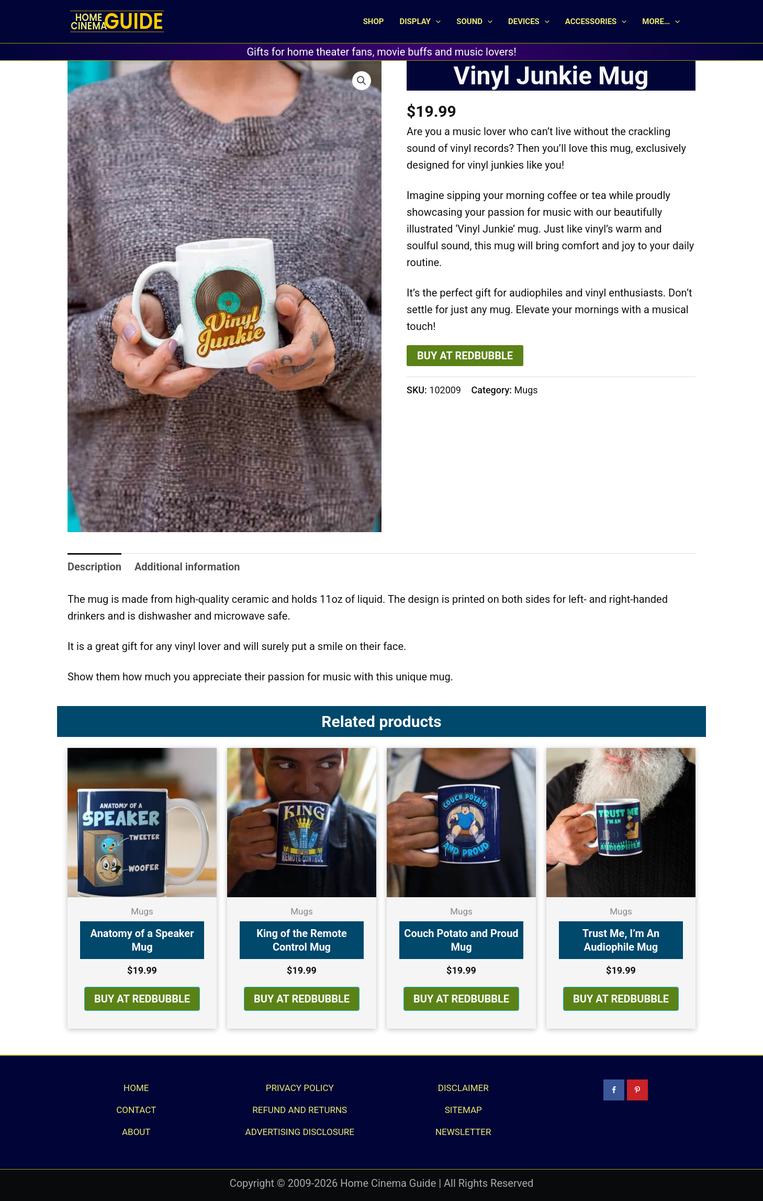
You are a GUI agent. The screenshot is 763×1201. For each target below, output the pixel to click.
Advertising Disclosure (299, 1132)
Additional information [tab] (187, 566)
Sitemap (463, 1110)
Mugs (526, 389)
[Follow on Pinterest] (637, 1089)
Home (136, 1088)
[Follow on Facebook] (613, 1089)
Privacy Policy (300, 1088)
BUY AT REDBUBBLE (465, 355)
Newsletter (463, 1132)
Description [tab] (94, 566)
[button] (436, 21)
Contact (136, 1110)
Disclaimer (463, 1088)
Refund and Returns (299, 1110)
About (136, 1132)
